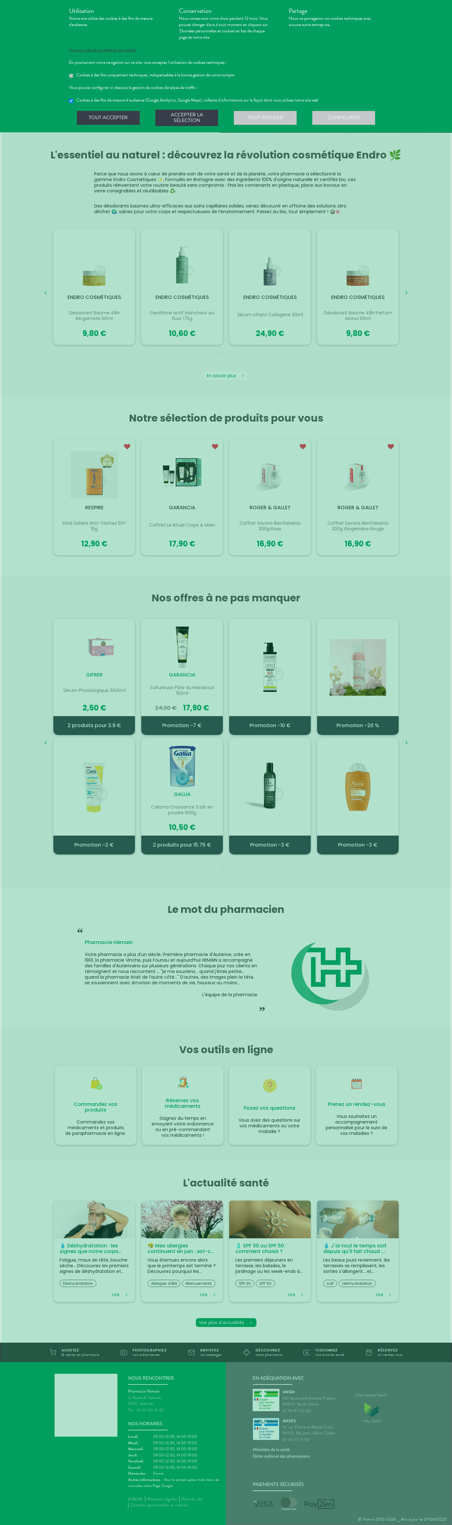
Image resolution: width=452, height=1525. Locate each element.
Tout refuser (265, 117)
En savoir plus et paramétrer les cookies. (103, 50)
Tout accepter (108, 117)
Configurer (343, 117)
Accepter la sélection (187, 117)
